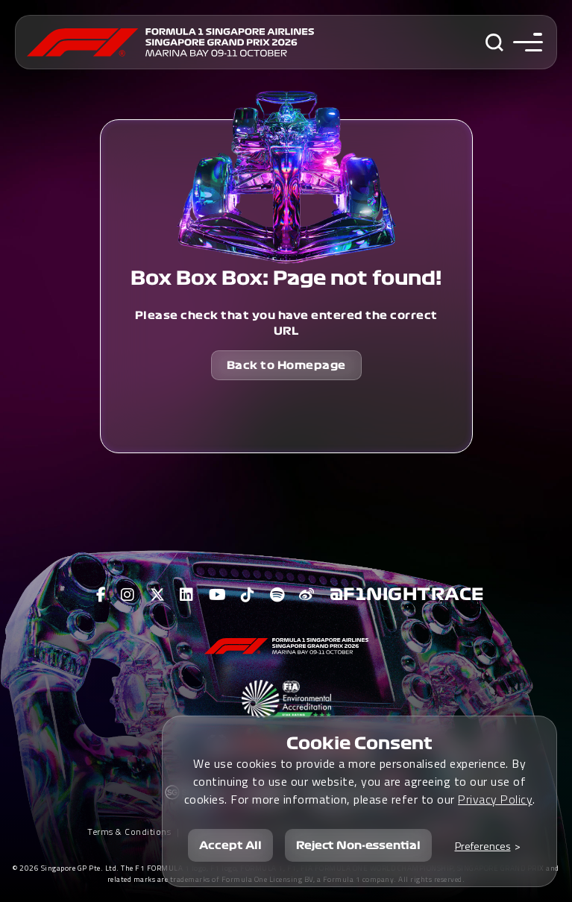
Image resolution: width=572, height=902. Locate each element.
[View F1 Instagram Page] (127, 595)
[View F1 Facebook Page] (101, 595)
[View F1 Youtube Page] (217, 595)
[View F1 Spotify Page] (277, 595)
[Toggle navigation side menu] (524, 42)
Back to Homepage (286, 365)
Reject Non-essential (358, 845)
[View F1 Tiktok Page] (248, 595)
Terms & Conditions (129, 832)
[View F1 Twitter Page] (157, 595)
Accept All (230, 845)
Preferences (483, 846)
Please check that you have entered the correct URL (286, 323)
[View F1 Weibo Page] (307, 595)
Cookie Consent (359, 743)
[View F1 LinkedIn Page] (186, 595)
